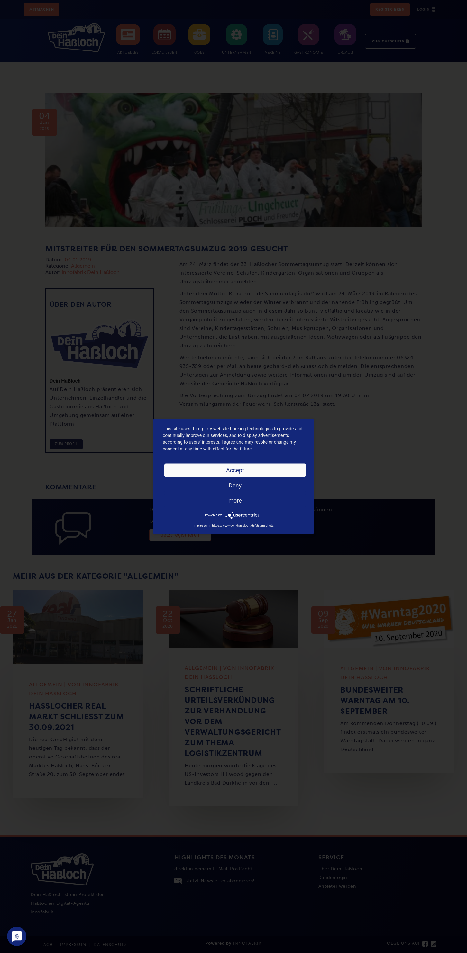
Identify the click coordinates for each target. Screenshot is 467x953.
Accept (235, 470)
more (235, 500)
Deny (235, 485)
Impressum (201, 525)
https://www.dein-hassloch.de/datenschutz (242, 525)
